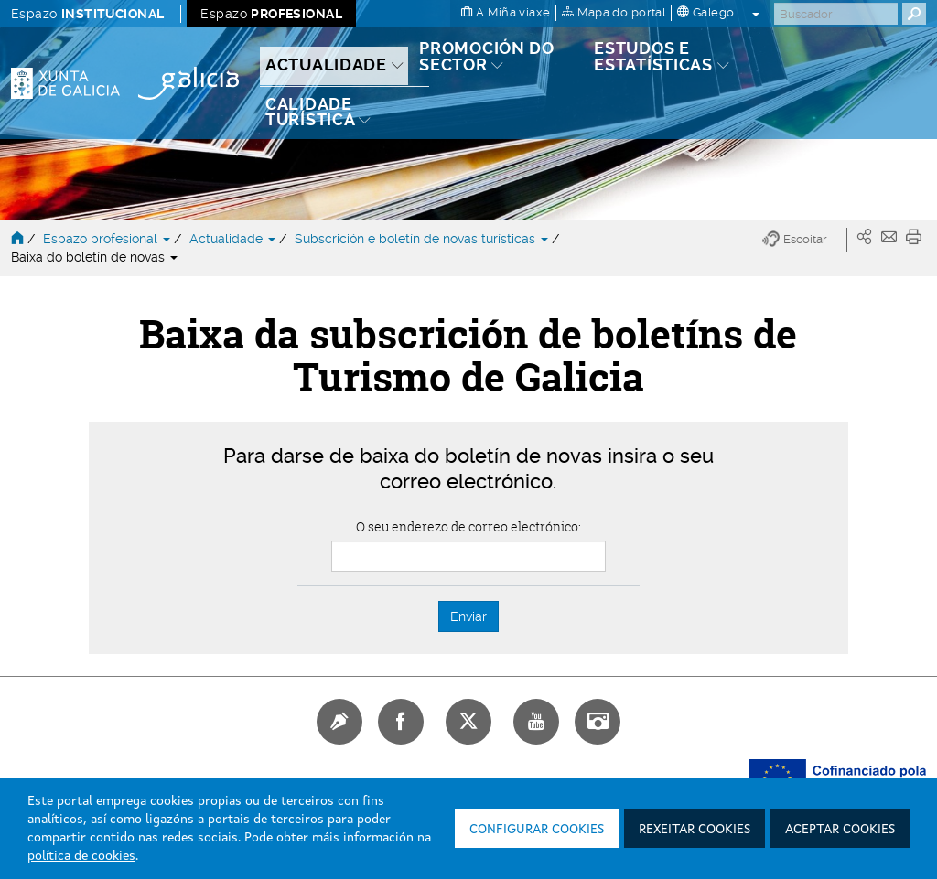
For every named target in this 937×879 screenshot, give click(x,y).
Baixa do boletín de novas (94, 257)
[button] (804, 240)
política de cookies (81, 856)
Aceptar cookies (840, 829)
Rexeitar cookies (694, 829)
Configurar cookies (536, 829)
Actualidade (234, 238)
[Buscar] (836, 14)
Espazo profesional (108, 238)
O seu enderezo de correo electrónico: (468, 526)
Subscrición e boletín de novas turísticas (423, 238)
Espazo (87, 13)
